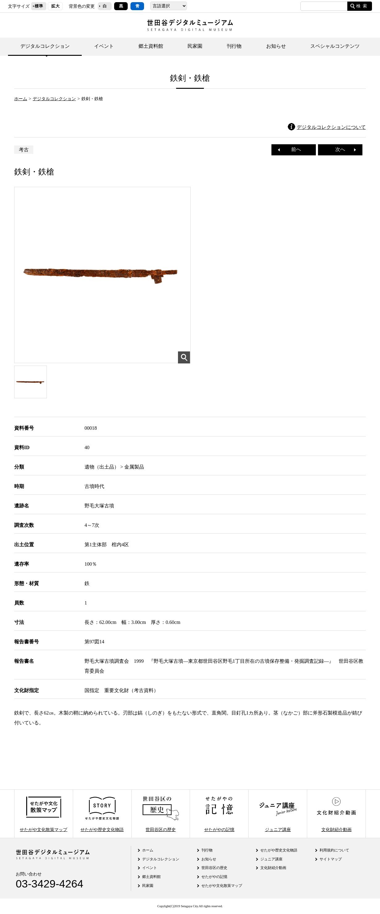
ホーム (20, 98)
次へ (342, 149)
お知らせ (276, 46)
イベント (104, 46)
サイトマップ (331, 859)
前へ (293, 149)
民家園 (195, 46)
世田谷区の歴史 (160, 813)
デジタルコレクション (45, 46)
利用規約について (334, 850)
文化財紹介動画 (336, 813)
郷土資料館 (150, 46)
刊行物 (234, 46)
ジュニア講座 (278, 813)
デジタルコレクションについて (331, 127)
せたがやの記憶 (219, 813)
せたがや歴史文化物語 (102, 813)
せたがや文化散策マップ (43, 813)
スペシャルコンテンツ (335, 46)
